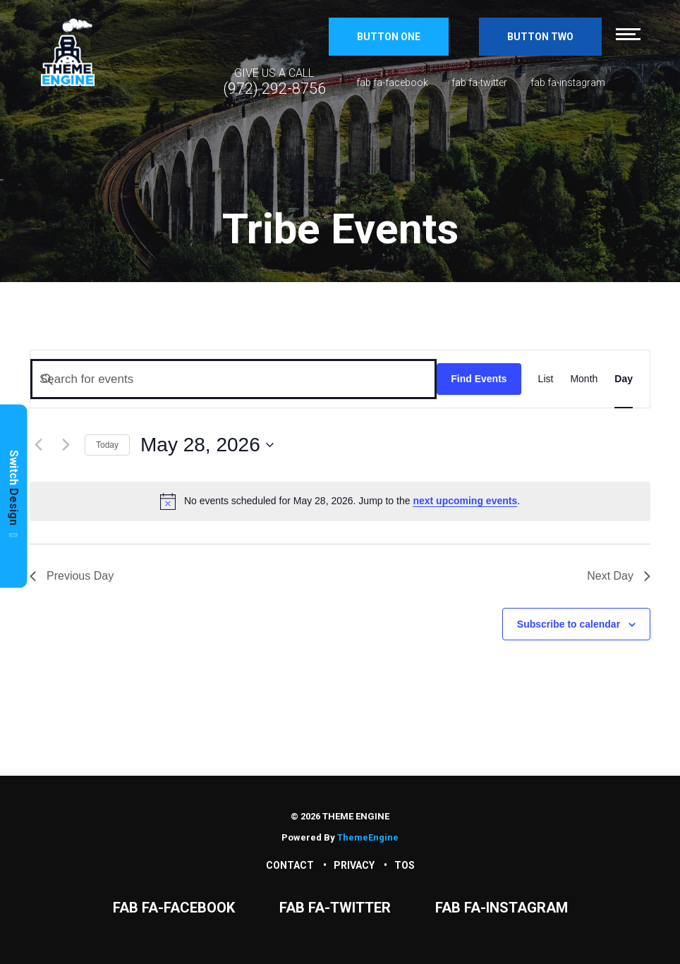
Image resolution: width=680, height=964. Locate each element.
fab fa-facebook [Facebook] (392, 82)
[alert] (340, 501)
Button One (388, 36)
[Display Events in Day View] (623, 379)
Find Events (478, 378)
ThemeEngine (368, 837)
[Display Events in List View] (546, 379)
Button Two (540, 36)
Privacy (354, 865)
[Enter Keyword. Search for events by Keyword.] (233, 379)
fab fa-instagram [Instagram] (567, 82)
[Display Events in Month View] (583, 379)
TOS (404, 865)
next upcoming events (465, 500)
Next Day (618, 576)
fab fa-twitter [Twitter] (479, 82)
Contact (290, 865)
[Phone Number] (274, 81)
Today (107, 445)
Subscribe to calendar (568, 624)
